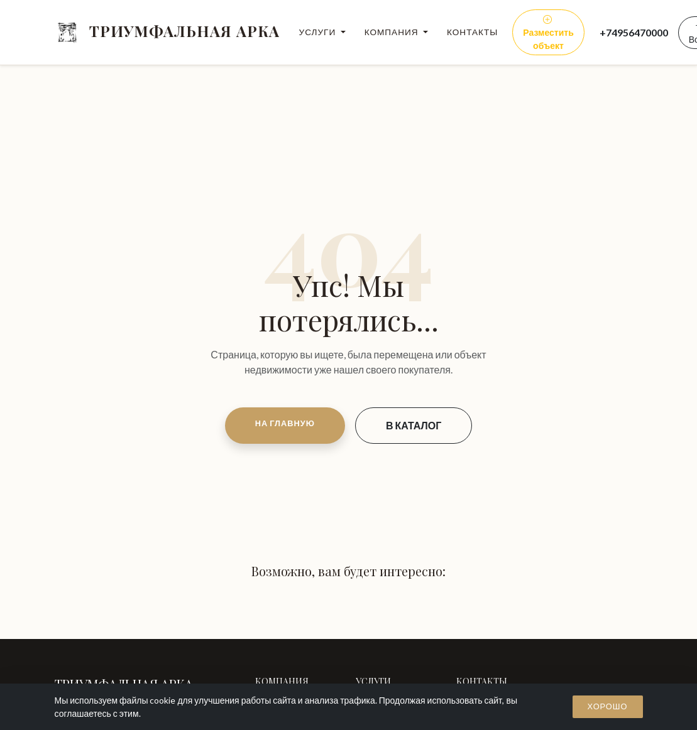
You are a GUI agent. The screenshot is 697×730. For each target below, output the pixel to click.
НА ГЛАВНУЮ (285, 423)
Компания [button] (393, 32)
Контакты (472, 32)
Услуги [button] (319, 32)
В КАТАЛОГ (413, 425)
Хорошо (608, 706)
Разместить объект (548, 32)
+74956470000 (634, 32)
